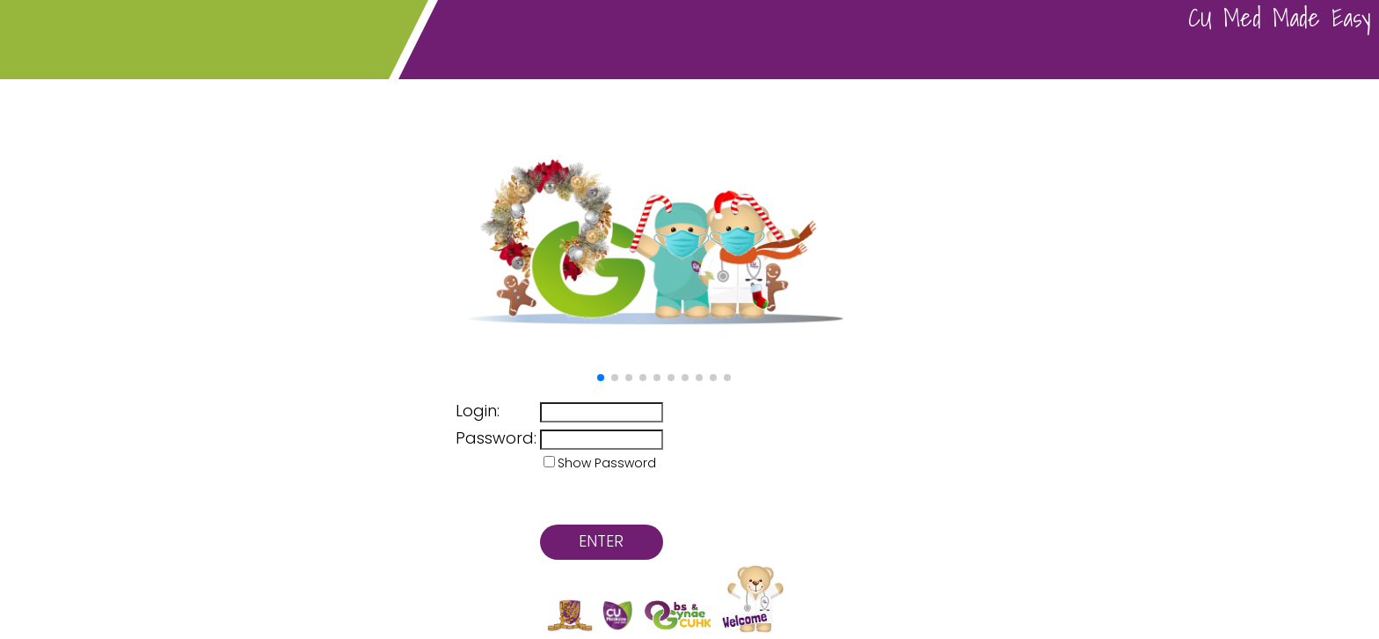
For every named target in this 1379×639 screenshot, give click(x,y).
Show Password (607, 463)
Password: (496, 438)
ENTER (601, 541)
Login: (478, 411)
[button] (600, 377)
